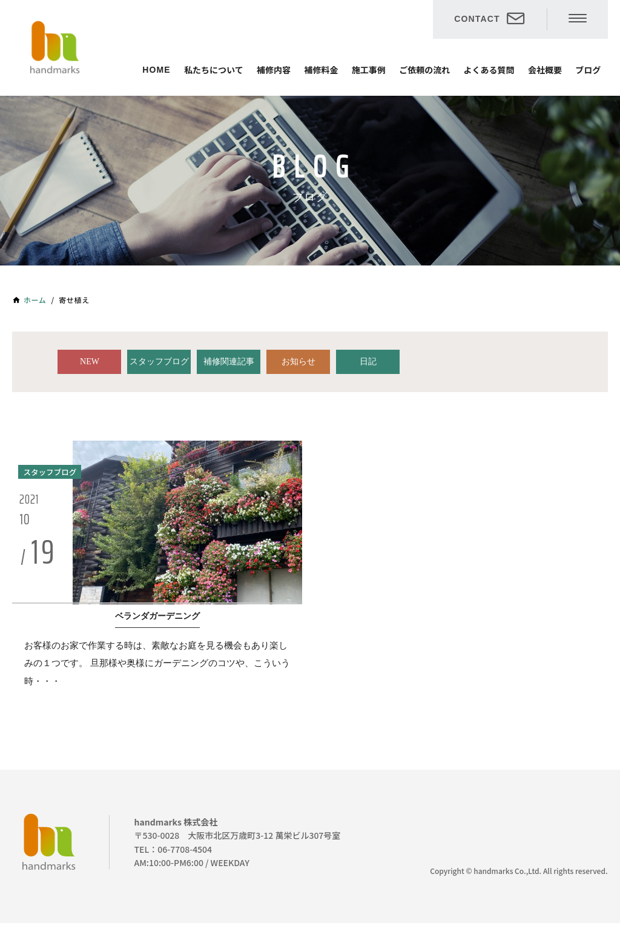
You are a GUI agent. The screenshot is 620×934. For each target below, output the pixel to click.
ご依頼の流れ (424, 70)
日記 (368, 361)
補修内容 (274, 70)
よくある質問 (489, 70)
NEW (89, 361)
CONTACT (477, 19)
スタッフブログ (159, 361)
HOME (156, 70)
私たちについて (213, 70)
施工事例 (369, 70)
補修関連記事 (228, 361)
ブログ (588, 70)
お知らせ (298, 361)
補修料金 (321, 70)
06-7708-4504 (184, 859)
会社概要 (545, 70)
